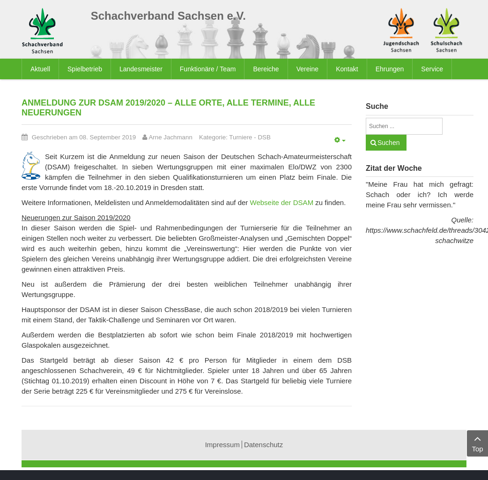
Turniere (240, 137)
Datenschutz (263, 445)
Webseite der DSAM (283, 202)
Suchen (388, 142)
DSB (264, 137)
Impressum (222, 445)
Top (477, 443)
